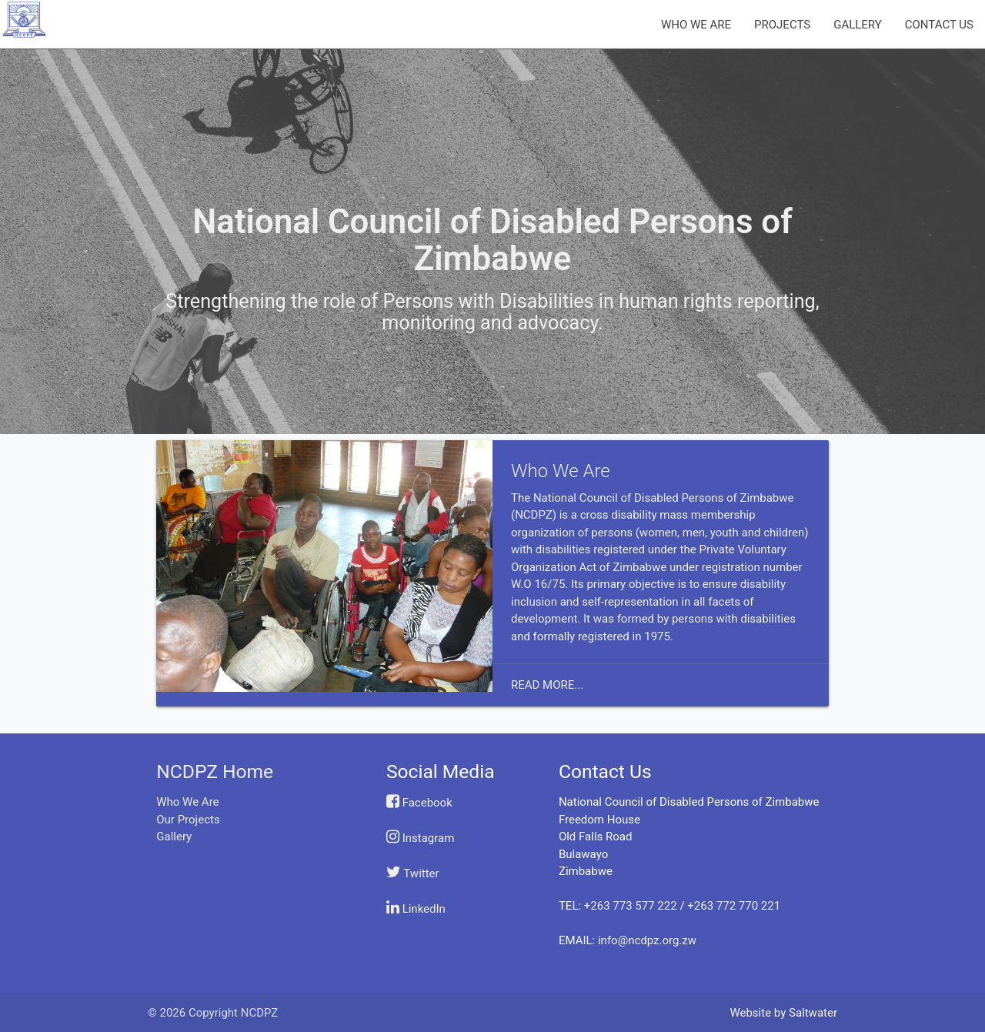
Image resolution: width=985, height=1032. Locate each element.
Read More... (547, 685)
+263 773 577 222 (630, 906)
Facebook (419, 803)
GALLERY (857, 25)
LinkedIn (416, 909)
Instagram (420, 838)
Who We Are (187, 802)
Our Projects (187, 820)
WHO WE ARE (696, 25)
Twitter (412, 873)
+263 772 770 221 (733, 906)
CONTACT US (939, 25)
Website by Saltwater (783, 1013)
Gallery (174, 836)
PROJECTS (782, 25)
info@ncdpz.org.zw (647, 940)
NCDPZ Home (214, 771)
